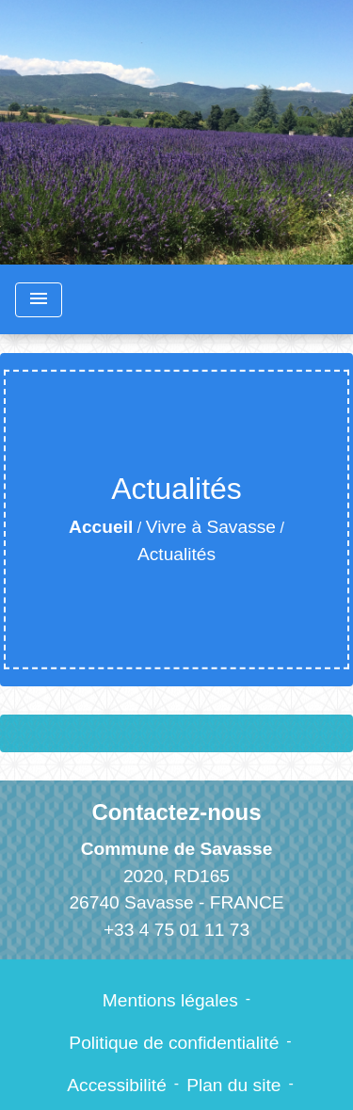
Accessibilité (117, 1085)
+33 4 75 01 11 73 (176, 930)
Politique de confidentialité (174, 1043)
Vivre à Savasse (211, 527)
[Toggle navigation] (38, 299)
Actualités (176, 554)
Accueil (101, 527)
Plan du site (233, 1085)
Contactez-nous (177, 812)
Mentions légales (170, 1000)
